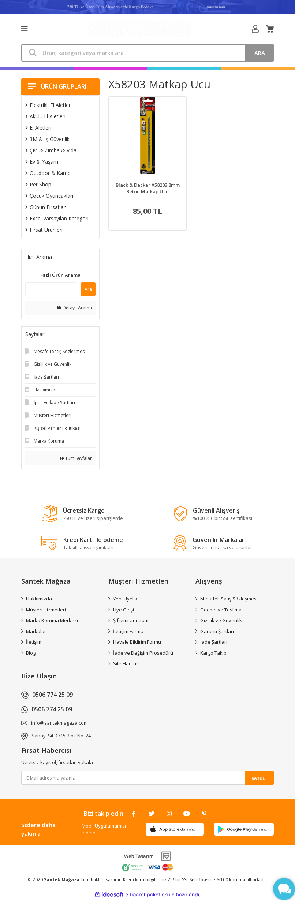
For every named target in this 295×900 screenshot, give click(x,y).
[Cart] (270, 29)
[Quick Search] (50, 289)
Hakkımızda (39, 598)
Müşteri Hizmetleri (46, 609)
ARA (259, 52)
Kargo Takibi (214, 653)
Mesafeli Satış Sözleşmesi (229, 598)
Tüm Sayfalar (76, 458)
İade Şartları (213, 642)
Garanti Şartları (217, 631)
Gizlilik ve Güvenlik (221, 620)
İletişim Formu (128, 631)
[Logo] (139, 29)
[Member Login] (255, 29)
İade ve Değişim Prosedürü (143, 653)
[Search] (147, 53)
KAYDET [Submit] (259, 778)
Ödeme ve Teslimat (221, 609)
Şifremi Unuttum (131, 620)
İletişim (33, 642)
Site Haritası (126, 663)
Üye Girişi (123, 609)
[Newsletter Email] (147, 778)
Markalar (36, 631)
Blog (31, 653)
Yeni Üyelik (125, 598)
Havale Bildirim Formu (137, 642)
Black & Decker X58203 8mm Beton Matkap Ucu (148, 188)
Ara (88, 289)
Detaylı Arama (74, 308)
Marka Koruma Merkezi (52, 620)
